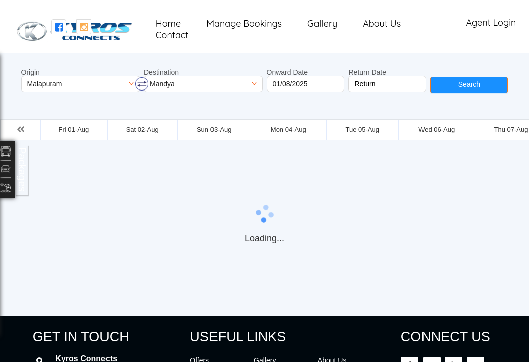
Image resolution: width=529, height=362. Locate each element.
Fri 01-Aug (74, 129)
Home (168, 23)
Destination (161, 72)
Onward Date (287, 72)
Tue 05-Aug (362, 129)
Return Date (367, 72)
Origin (30, 72)
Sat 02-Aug (142, 129)
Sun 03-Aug (214, 129)
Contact (172, 35)
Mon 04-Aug (288, 129)
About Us (382, 23)
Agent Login (491, 22)
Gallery (322, 23)
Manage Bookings (244, 23)
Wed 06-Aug (436, 129)
